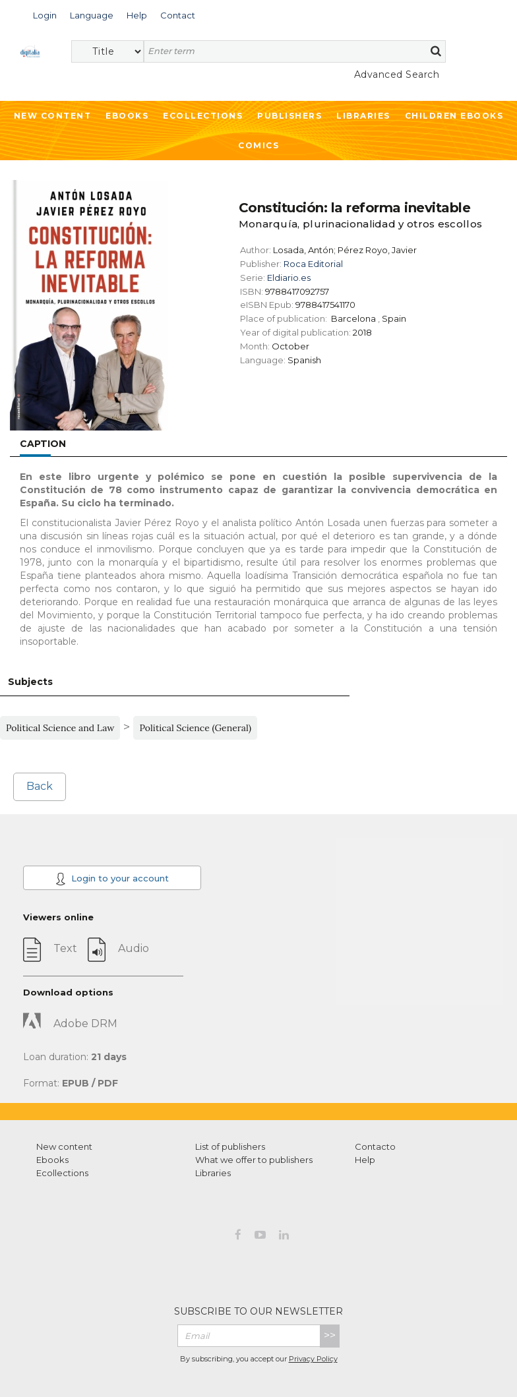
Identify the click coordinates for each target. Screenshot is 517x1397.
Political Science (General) (195, 728)
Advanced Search (397, 74)
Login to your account (112, 878)
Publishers (289, 116)
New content (64, 1146)
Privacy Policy (313, 1358)
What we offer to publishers (254, 1159)
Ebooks (127, 116)
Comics (258, 145)
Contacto (375, 1146)
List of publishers (230, 1146)
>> (330, 1335)
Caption (43, 444)
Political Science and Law (60, 728)
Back (39, 786)
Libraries (363, 116)
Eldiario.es (289, 277)
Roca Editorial (313, 263)
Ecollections (203, 116)
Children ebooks (454, 116)
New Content (53, 116)
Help (365, 1159)
